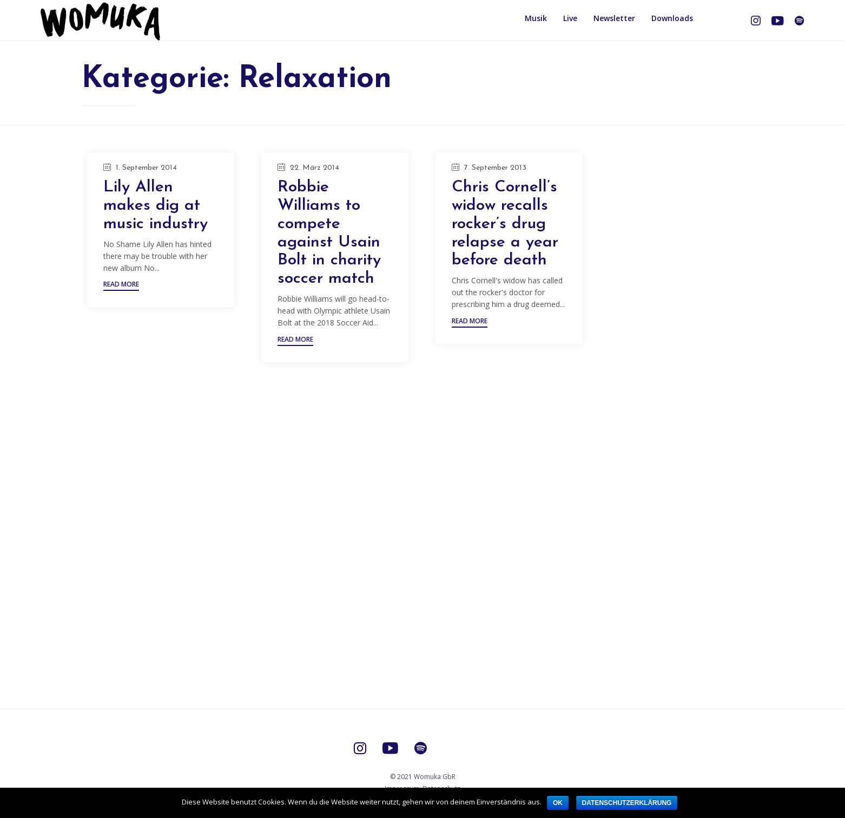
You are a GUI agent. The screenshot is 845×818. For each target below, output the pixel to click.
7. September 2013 (495, 168)
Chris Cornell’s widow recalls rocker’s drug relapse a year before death (505, 224)
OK (558, 803)
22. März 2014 (314, 168)
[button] (121, 286)
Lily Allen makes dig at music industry (155, 205)
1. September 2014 (146, 168)
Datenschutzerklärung (627, 803)
